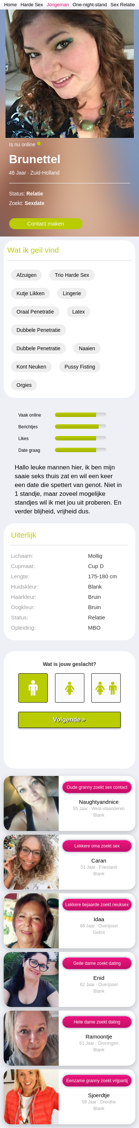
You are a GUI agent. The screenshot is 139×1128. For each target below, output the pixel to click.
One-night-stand (90, 4)
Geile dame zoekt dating (97, 963)
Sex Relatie (122, 4)
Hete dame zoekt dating (97, 1022)
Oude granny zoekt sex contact (97, 787)
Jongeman (58, 4)
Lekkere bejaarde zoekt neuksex (97, 904)
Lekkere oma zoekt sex (97, 846)
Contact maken (45, 223)
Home (10, 4)
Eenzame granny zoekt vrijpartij (97, 1080)
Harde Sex (32, 4)
